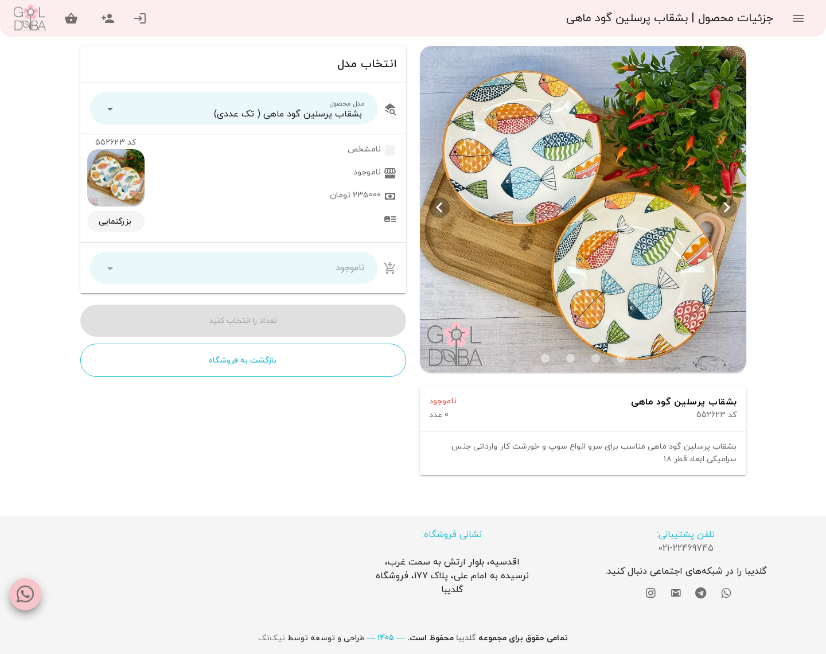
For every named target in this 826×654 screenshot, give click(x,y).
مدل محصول (347, 103)
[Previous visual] (726, 207)
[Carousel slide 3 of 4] (570, 358)
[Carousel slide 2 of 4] (595, 358)
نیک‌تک (271, 638)
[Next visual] (439, 207)
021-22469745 (686, 548)
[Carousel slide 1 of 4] (621, 358)
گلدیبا (466, 638)
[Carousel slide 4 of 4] (545, 358)
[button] (234, 108)
